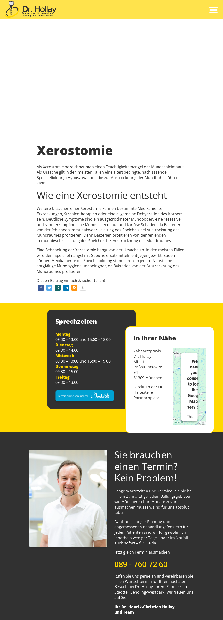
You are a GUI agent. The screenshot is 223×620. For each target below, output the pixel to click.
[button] (41, 288)
